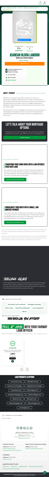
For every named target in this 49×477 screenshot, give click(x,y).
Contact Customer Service (9, 448)
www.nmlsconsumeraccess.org (20, 475)
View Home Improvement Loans (15, 179)
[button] (45, 2)
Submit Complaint (7, 459)
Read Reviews (29, 50)
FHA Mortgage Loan (32, 390)
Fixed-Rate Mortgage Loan (15, 394)
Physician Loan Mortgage (14, 386)
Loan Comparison (38, 308)
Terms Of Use (14, 466)
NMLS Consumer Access (24, 438)
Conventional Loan (16, 390)
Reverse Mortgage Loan (15, 403)
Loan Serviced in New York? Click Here (12, 450)
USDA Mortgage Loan (34, 403)
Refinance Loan (17, 399)
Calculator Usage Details (12, 315)
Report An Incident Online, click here (34, 448)
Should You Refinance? (22, 308)
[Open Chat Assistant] (45, 473)
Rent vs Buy (9, 308)
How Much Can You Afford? (17, 304)
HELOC (24, 311)
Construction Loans (16, 381)
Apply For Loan (24, 63)
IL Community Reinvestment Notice (11, 468)
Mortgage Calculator (34, 304)
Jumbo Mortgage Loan (34, 394)
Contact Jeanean (24, 137)
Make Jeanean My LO (25, 39)
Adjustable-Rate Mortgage (34, 386)
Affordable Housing (32, 381)
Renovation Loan (31, 399)
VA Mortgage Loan (24, 407)
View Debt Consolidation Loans (15, 222)
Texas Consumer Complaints (35, 466)
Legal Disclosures (23, 466)
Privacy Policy (6, 466)
